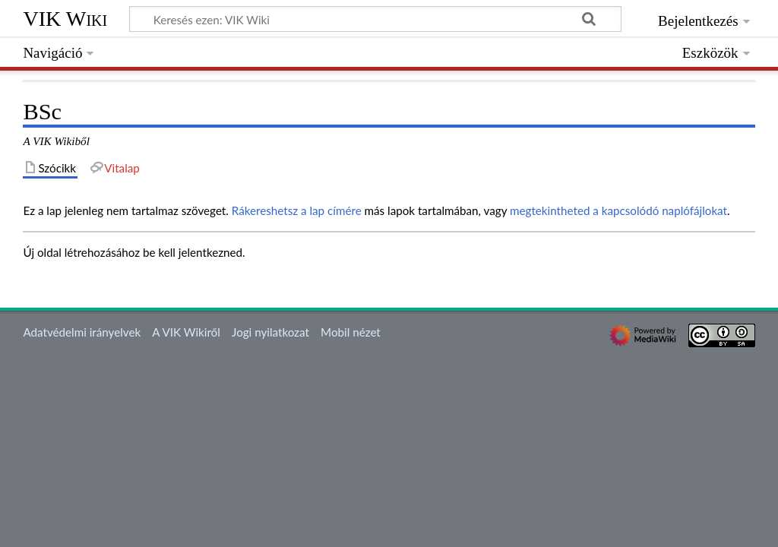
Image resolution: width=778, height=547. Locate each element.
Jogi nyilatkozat (270, 332)
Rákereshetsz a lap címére (297, 210)
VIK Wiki (65, 18)
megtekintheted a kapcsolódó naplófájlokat (618, 210)
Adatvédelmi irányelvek (82, 332)
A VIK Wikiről (186, 332)
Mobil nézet (351, 332)
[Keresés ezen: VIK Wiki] (375, 19)
